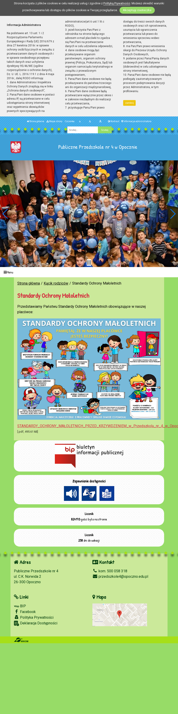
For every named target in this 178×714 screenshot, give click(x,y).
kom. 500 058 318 (109, 571)
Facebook (25, 611)
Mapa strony (54, 121)
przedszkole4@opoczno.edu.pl (120, 576)
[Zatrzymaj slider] (89, 262)
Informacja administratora (136, 121)
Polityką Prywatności (116, 3)
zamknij (129, 103)
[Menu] (89, 272)
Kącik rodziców (56, 283)
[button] (5, 214)
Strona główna (35, 121)
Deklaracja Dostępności (35, 623)
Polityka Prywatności (33, 617)
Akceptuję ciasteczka (137, 10)
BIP (20, 606)
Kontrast (113, 121)
